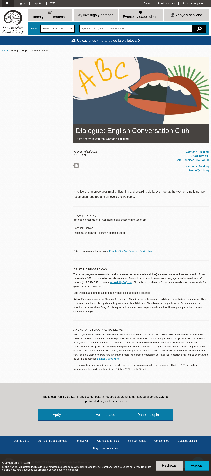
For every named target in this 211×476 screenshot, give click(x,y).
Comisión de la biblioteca (52, 440)
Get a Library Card (193, 3)
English (21, 3)
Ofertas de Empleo (108, 440)
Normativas (81, 440)
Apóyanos (60, 415)
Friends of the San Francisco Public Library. (131, 251)
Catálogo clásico (187, 440)
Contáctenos (161, 440)
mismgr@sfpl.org (198, 170)
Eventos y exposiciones (141, 17)
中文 (52, 3)
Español (38, 3)
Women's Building (197, 166)
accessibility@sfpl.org (121, 282)
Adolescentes (166, 3)
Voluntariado (105, 415)
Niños (147, 3)
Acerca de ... (21, 440)
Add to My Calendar (76, 165)
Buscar (34, 29)
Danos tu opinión (150, 415)
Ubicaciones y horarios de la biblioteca (107, 40)
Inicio (5, 50)
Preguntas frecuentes (105, 448)
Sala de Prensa (137, 440)
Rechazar (169, 465)
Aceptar (197, 465)
